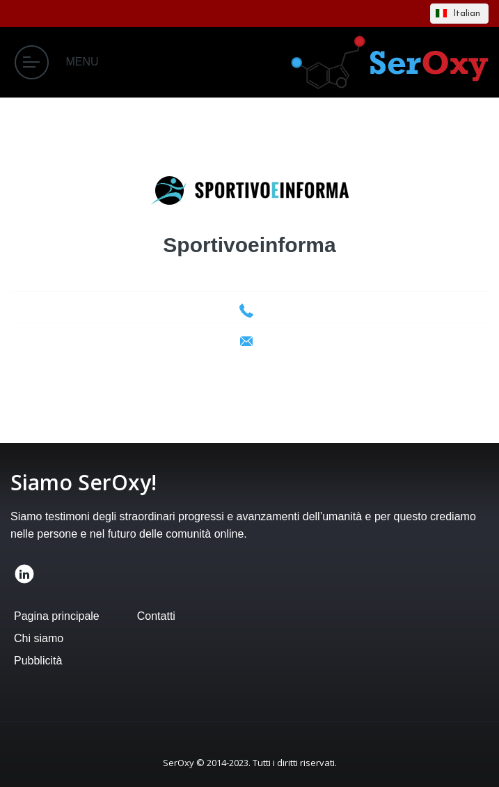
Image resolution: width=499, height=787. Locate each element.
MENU (57, 62)
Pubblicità (38, 661)
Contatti (156, 616)
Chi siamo (38, 638)
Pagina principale (57, 616)
